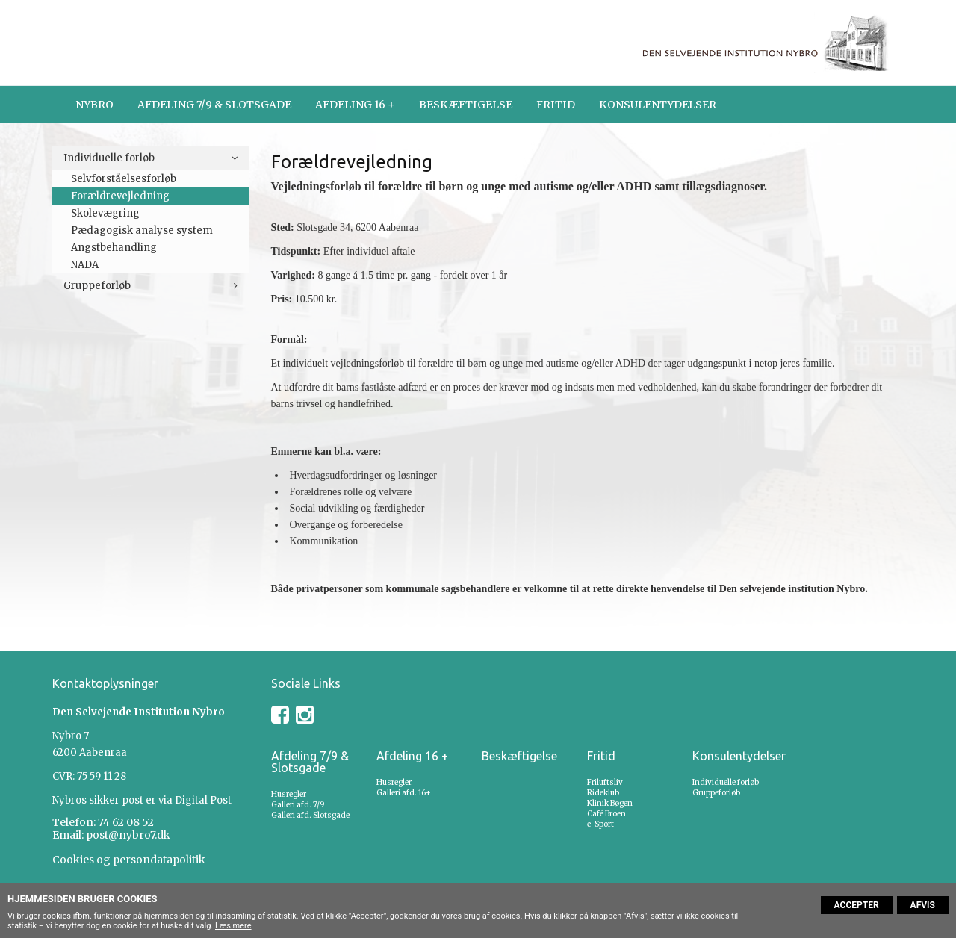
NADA (85, 264)
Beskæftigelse (465, 104)
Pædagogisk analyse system (142, 230)
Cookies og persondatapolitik (128, 859)
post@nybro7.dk (128, 835)
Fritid (555, 104)
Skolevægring (105, 213)
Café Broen (606, 814)
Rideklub (603, 793)
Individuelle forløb (109, 158)
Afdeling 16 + (355, 104)
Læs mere (233, 926)
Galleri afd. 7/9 (298, 805)
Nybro (94, 104)
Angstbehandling (114, 247)
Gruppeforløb (97, 285)
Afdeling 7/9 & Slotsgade (214, 104)
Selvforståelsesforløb (123, 179)
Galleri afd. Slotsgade (310, 815)
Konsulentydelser (657, 104)
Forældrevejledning (120, 196)
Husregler (288, 794)
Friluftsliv (605, 782)
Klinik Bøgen (610, 803)
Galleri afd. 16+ (403, 793)
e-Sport (600, 824)
